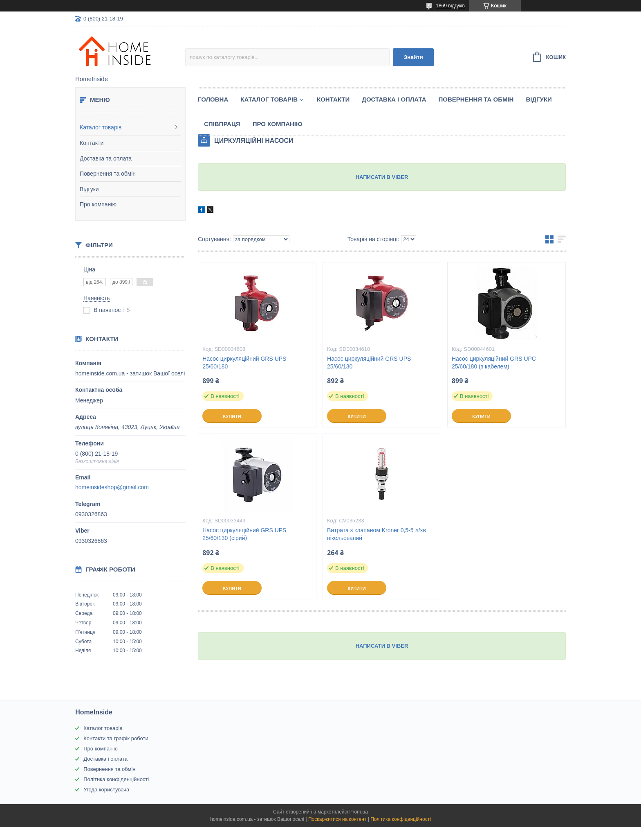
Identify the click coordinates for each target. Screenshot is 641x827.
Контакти (91, 143)
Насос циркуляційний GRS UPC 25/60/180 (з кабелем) (494, 362)
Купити (232, 416)
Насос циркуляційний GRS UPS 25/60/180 (244, 362)
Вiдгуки (538, 99)
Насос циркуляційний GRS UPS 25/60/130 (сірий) (244, 534)
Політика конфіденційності (116, 779)
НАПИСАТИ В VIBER (382, 177)
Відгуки (89, 189)
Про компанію (98, 204)
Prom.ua (359, 812)
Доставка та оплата (106, 158)
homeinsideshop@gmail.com (112, 487)
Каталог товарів (100, 127)
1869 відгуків (450, 6)
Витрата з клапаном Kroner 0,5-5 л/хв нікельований (376, 534)
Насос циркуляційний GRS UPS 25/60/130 (369, 362)
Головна (213, 99)
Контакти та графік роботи (115, 738)
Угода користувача (106, 789)
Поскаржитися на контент (337, 819)
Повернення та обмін (108, 173)
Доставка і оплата (394, 99)
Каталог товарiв (269, 99)
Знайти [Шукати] (413, 57)
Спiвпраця (222, 124)
